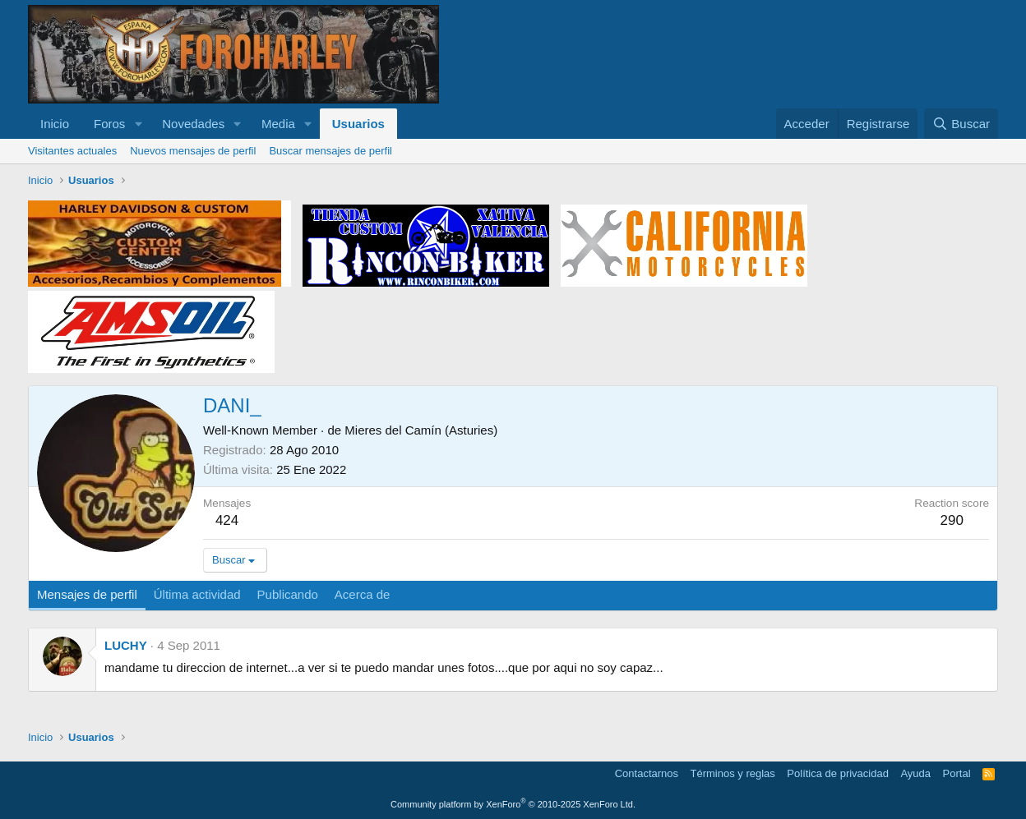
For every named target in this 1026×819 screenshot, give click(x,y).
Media (278, 124)
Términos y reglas (733, 773)
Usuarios (358, 124)
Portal (957, 773)
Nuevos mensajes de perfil (193, 151)
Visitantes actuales (72, 151)
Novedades (193, 124)
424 (226, 520)
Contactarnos (646, 773)
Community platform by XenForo (513, 804)
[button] (138, 123)
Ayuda (915, 773)
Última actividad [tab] (197, 594)
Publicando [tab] (287, 594)
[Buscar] (961, 123)
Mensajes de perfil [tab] (87, 594)
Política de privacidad (838, 773)
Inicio (54, 124)
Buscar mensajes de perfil (330, 151)
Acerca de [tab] (363, 594)
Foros (109, 124)
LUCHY (125, 645)
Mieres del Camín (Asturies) (420, 430)
